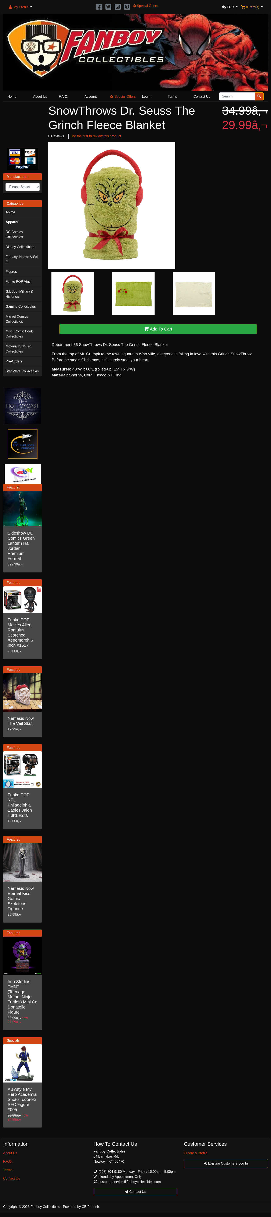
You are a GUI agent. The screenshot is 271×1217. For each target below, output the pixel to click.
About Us (40, 96)
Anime (10, 212)
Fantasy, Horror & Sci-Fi (22, 259)
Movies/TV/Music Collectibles (18, 348)
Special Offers (123, 96)
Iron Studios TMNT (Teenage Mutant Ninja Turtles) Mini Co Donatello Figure (22, 996)
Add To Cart (158, 329)
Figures (11, 271)
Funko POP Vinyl (18, 281)
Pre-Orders (14, 361)
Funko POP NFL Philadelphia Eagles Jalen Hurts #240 (20, 805)
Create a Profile (195, 1153)
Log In (146, 96)
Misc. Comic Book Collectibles (19, 333)
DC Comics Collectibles (14, 234)
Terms (172, 96)
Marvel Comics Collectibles (17, 319)
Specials (13, 1040)
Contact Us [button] (135, 1192)
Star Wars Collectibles (22, 371)
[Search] (237, 96)
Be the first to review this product (96, 136)
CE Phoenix (91, 1207)
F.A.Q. (63, 96)
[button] (20, 7)
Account (90, 96)
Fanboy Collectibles (45, 1207)
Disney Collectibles (20, 247)
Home (12, 96)
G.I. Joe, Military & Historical (19, 294)
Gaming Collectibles (21, 306)
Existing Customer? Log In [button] (226, 1163)
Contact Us (202, 96)
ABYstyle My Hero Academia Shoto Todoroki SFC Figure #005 (22, 1099)
